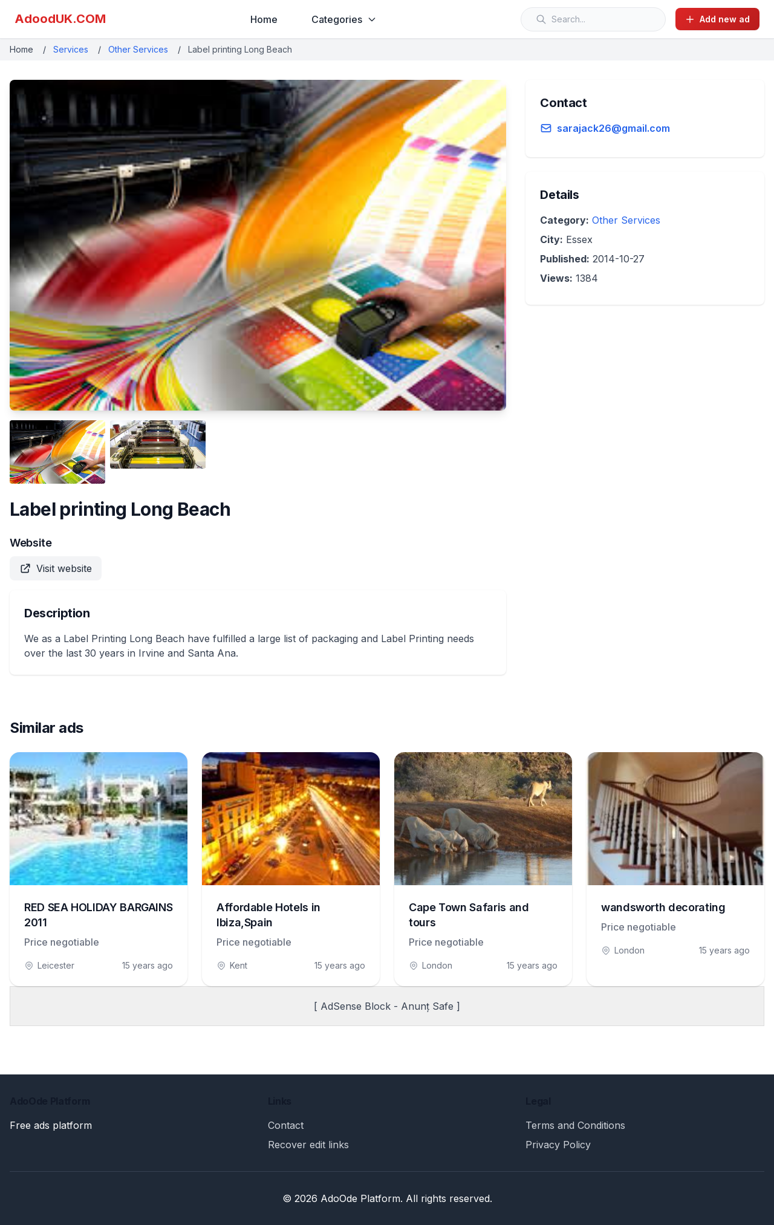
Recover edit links (308, 1145)
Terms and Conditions (575, 1125)
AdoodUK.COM (60, 18)
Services (70, 49)
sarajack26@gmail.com (613, 128)
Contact (286, 1125)
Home (264, 19)
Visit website (55, 568)
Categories (344, 19)
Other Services (138, 49)
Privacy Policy (558, 1145)
